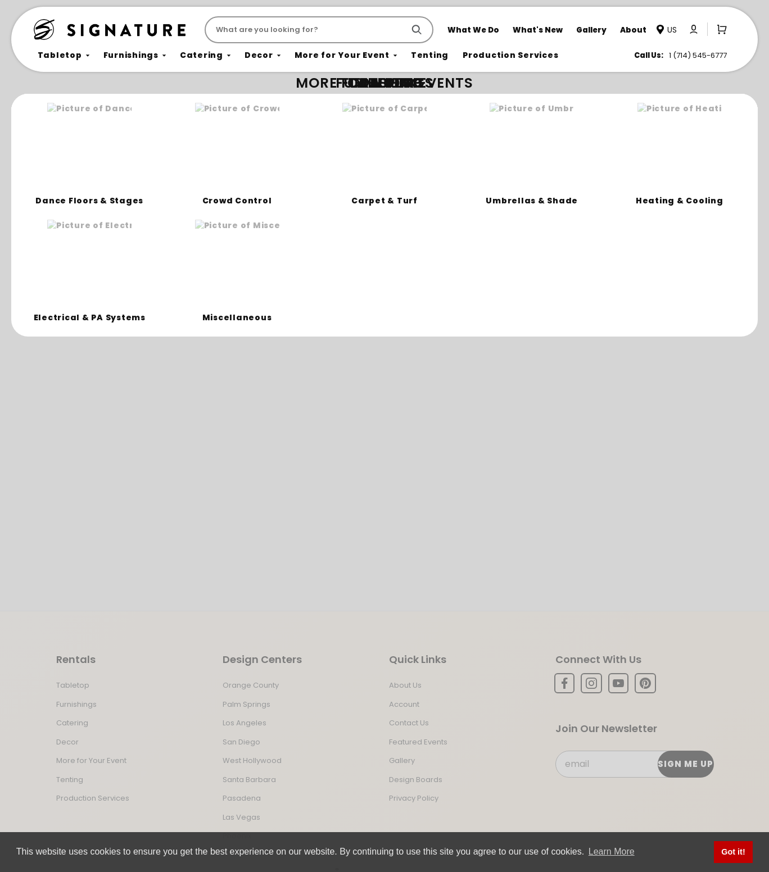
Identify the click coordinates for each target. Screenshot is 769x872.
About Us (405, 685)
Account (404, 704)
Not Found (82, 103)
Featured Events (418, 742)
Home (46, 104)
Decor (67, 742)
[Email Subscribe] (634, 764)
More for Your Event (91, 760)
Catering (72, 722)
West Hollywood (252, 760)
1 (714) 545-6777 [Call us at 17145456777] (698, 55)
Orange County (251, 685)
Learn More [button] (612, 851)
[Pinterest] (645, 683)
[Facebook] (564, 683)
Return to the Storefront (257, 170)
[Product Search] (307, 29)
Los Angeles (244, 722)
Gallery (402, 760)
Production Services (92, 798)
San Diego (241, 742)
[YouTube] (618, 683)
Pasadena (242, 798)
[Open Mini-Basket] (719, 29)
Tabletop (72, 685)
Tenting (69, 779)
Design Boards (415, 779)
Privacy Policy (413, 798)
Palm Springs (246, 704)
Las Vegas (241, 817)
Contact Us (409, 722)
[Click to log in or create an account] (694, 29)
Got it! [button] (733, 851)
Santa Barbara (249, 779)
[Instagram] (591, 683)
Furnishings (76, 704)
